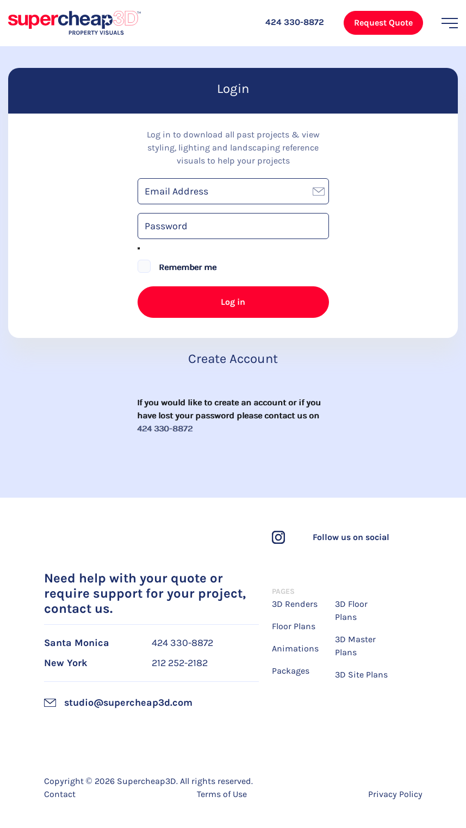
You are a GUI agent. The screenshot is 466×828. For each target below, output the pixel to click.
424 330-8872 (165, 428)
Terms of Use (222, 794)
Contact (60, 794)
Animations (295, 648)
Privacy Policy (395, 794)
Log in (233, 302)
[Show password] (139, 248)
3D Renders (295, 604)
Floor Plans (293, 626)
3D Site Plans (361, 674)
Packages (290, 671)
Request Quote (383, 22)
